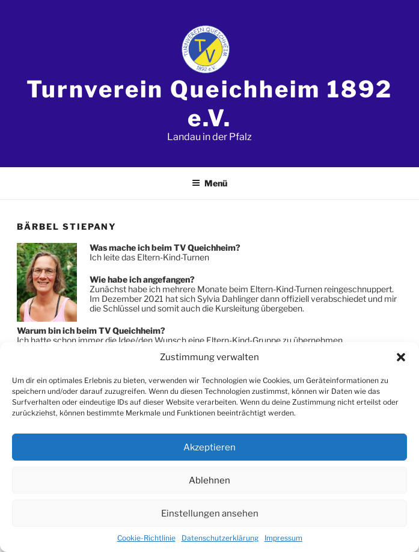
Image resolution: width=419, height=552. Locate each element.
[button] (401, 357)
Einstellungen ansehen (209, 513)
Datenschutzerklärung (220, 537)
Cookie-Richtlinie (146, 537)
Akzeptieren (209, 447)
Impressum (283, 537)
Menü (209, 183)
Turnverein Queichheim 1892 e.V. (209, 103)
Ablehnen (209, 480)
